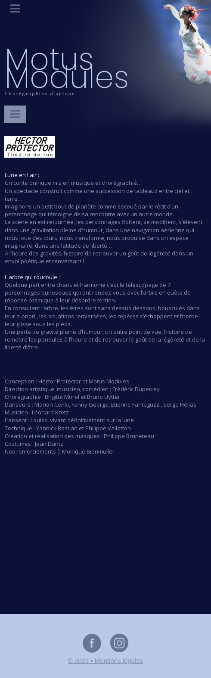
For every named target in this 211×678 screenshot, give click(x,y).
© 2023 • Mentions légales (105, 660)
